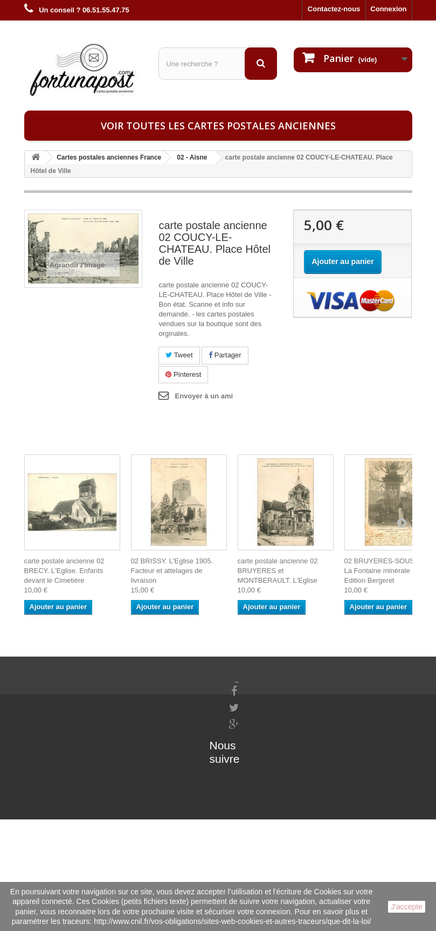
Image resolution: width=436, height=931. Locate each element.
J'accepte (407, 906)
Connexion (388, 9)
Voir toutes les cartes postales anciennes (218, 125)
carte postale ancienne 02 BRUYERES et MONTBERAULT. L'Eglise (278, 570)
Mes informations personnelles (143, 699)
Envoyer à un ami (204, 396)
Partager (225, 355)
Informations (45, 685)
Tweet (178, 355)
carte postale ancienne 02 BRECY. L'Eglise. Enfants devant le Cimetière (64, 570)
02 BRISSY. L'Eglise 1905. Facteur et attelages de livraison (172, 570)
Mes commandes (120, 685)
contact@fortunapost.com (271, 777)
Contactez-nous (334, 9)
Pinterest (183, 374)
